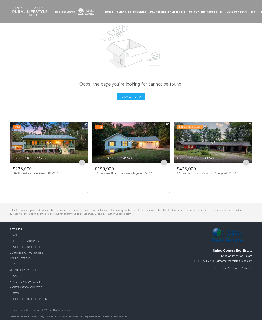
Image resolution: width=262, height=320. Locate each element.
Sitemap (107, 316)
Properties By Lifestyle (167, 11)
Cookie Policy (53, 316)
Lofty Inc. (27, 310)
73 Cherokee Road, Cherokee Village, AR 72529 (123, 173)
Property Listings (92, 316)
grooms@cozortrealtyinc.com (234, 261)
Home (109, 11)
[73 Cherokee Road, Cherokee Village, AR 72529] (131, 142)
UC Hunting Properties (206, 11)
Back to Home (131, 96)
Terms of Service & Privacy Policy (27, 316)
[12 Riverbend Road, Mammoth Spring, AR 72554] (213, 142)
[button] (30, 11)
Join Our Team (237, 11)
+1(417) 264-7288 (203, 261)
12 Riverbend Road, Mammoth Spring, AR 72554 (206, 173)
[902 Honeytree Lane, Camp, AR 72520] (49, 142)
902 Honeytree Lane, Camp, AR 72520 (36, 173)
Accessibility (120, 316)
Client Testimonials (131, 11)
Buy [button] (254, 11)
